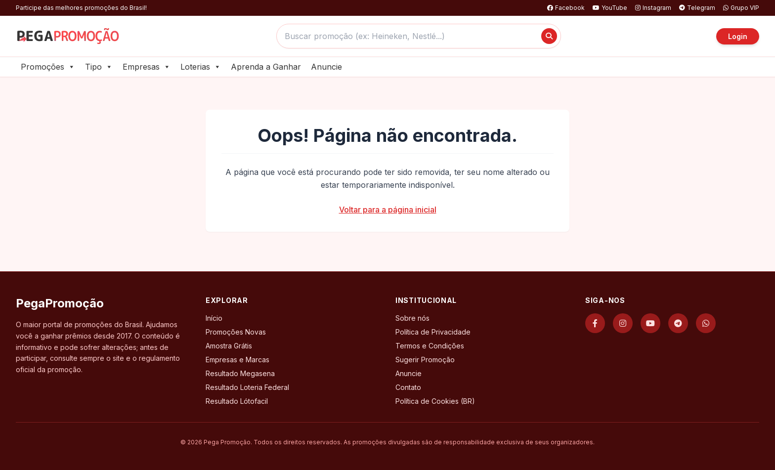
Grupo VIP (741, 7)
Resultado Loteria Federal (247, 387)
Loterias (200, 67)
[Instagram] (623, 323)
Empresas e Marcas (237, 359)
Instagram (653, 7)
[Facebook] (595, 323)
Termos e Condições (429, 346)
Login (737, 36)
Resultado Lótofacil (237, 401)
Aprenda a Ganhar (266, 67)
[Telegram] (678, 323)
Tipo (99, 67)
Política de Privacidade (433, 332)
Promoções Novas (236, 332)
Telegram (697, 7)
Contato (408, 387)
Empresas (147, 67)
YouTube (610, 7)
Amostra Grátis (229, 346)
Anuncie (326, 67)
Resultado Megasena (240, 373)
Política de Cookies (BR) (435, 401)
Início (214, 318)
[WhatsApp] (706, 323)
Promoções (48, 67)
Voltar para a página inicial (387, 209)
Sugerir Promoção (425, 359)
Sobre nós (412, 318)
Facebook (566, 7)
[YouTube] (650, 323)
